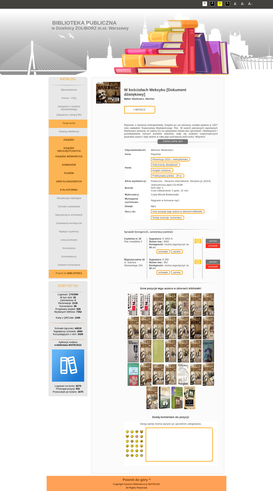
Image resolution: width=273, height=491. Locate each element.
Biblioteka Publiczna (84, 23)
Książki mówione (161, 170)
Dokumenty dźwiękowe (165, 164)
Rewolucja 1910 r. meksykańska (170, 159)
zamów (176, 251)
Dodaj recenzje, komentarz (167, 217)
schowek (163, 251)
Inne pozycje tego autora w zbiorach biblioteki (177, 211)
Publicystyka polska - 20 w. (167, 175)
